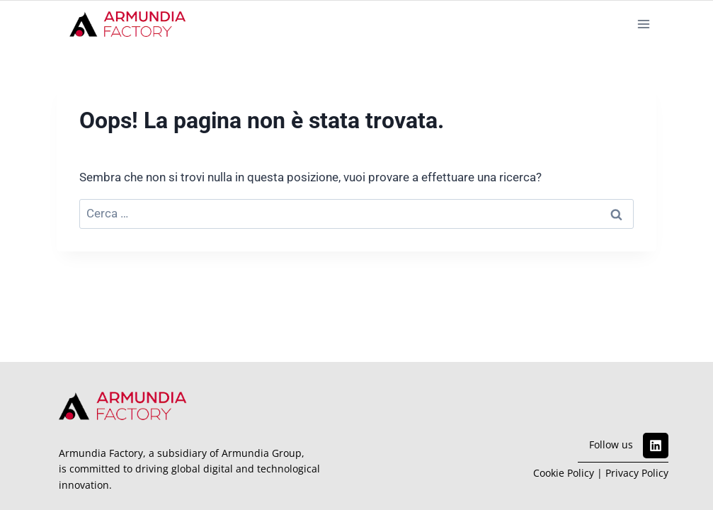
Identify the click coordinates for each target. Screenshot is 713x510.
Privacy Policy (636, 473)
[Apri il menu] (643, 24)
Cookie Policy (563, 473)
